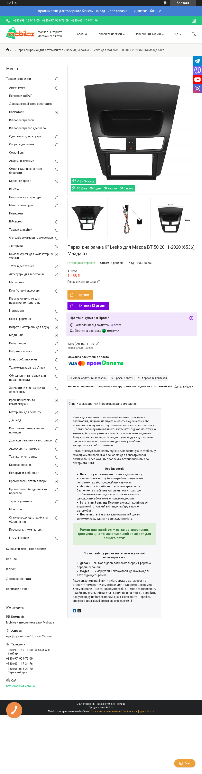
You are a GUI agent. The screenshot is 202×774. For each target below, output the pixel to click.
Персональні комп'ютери (26, 529)
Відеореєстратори (21, 120)
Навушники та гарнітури (25, 197)
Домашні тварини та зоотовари (30, 440)
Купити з (92, 306)
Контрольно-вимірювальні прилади (27, 430)
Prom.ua (120, 703)
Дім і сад (15, 420)
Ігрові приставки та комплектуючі (22, 402)
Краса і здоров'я (20, 180)
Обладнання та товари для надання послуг (27, 377)
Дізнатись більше (147, 11)
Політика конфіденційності (138, 711)
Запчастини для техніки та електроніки (27, 389)
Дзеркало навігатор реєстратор (31, 103)
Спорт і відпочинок (21, 144)
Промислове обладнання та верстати (28, 491)
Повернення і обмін (148, 34)
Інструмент (16, 310)
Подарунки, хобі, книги (24, 472)
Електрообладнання (23, 359)
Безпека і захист (20, 464)
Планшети (16, 213)
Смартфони (17, 152)
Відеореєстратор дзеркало (27, 128)
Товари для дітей (20, 229)
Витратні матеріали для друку (29, 327)
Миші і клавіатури (21, 205)
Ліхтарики (16, 245)
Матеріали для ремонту (25, 412)
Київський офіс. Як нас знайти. (26, 549)
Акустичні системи (21, 160)
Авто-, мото (17, 87)
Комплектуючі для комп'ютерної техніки (31, 256)
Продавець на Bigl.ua (101, 707)
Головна (81, 34)
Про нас (11, 559)
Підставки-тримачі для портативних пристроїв (24, 300)
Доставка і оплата (18, 578)
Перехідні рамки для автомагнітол (40, 50)
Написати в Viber (17, 588)
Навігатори (16, 112)
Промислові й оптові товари (28, 481)
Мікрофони (16, 282)
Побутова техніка (20, 351)
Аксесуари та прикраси (24, 448)
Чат (185, 763)
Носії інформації (20, 318)
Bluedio (14, 189)
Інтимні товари (19, 537)
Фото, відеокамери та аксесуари (31, 237)
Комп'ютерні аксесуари (24, 290)
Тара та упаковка (21, 501)
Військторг (16, 221)
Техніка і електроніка (23, 456)
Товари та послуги (109, 34)
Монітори (15, 509)
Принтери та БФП (20, 95)
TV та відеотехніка (21, 266)
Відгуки (11, 569)
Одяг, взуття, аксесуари (25, 136)
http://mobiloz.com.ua (20, 686)
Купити (84, 294)
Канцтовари (17, 343)
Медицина (16, 335)
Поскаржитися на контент (106, 711)
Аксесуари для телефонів (26, 274)
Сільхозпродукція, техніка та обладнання (28, 519)
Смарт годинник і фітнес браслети (25, 170)
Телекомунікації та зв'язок (27, 367)
